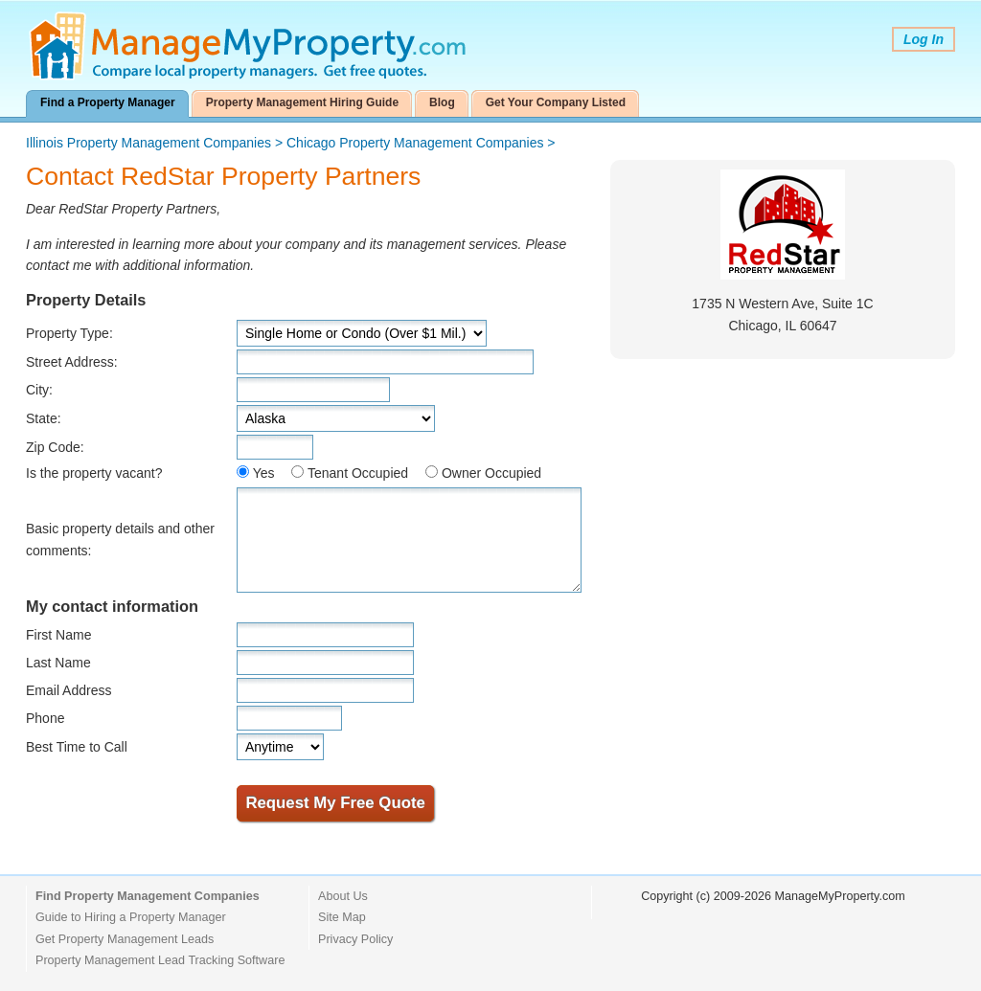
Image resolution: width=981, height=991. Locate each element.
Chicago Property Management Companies (414, 142)
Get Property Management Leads (124, 939)
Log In (923, 39)
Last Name (58, 662)
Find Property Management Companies (147, 896)
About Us (343, 896)
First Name (58, 634)
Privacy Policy (355, 939)
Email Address (68, 690)
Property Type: (69, 333)
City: (39, 389)
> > (291, 142)
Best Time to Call (76, 747)
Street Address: (72, 362)
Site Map (342, 917)
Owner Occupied (491, 473)
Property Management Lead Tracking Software (160, 960)
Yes (264, 473)
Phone (45, 718)
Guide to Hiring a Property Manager (130, 917)
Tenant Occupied (358, 473)
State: (43, 418)
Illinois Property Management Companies (148, 142)
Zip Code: (55, 447)
